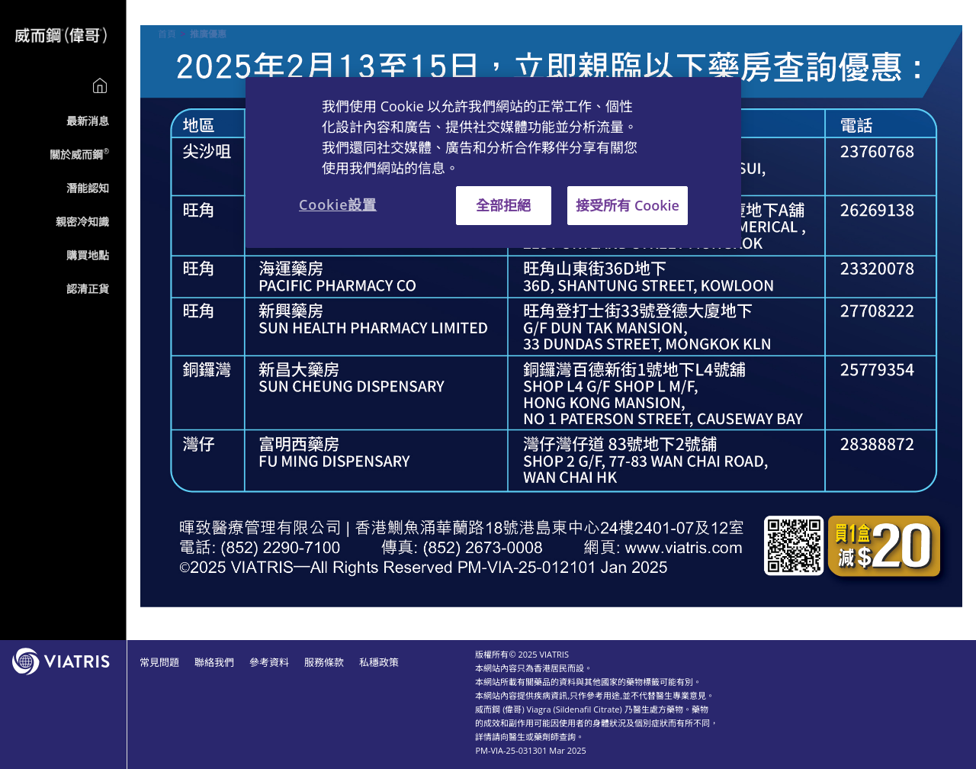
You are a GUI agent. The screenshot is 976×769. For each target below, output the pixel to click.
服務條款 (324, 662)
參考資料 (269, 662)
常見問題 (159, 662)
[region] (493, 162)
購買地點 (87, 255)
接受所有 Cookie (627, 205)
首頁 (167, 33)
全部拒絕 (503, 205)
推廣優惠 (208, 33)
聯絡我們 (214, 662)
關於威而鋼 (79, 154)
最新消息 (87, 121)
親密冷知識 (82, 221)
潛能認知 (87, 188)
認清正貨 (87, 289)
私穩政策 (379, 662)
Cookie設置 (338, 204)
